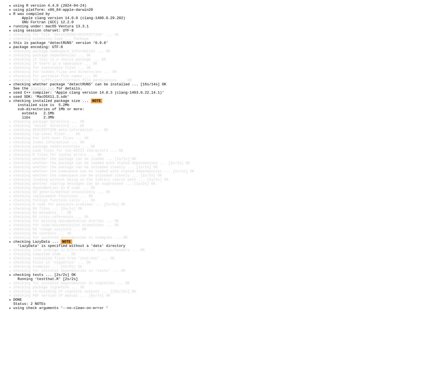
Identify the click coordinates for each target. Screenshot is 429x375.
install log (42, 105)
